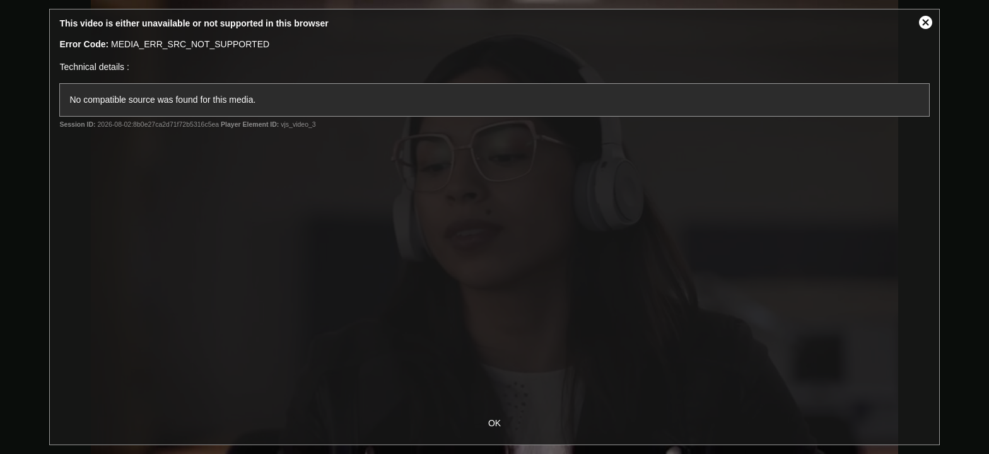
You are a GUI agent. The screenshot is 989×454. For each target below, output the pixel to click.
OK (494, 423)
